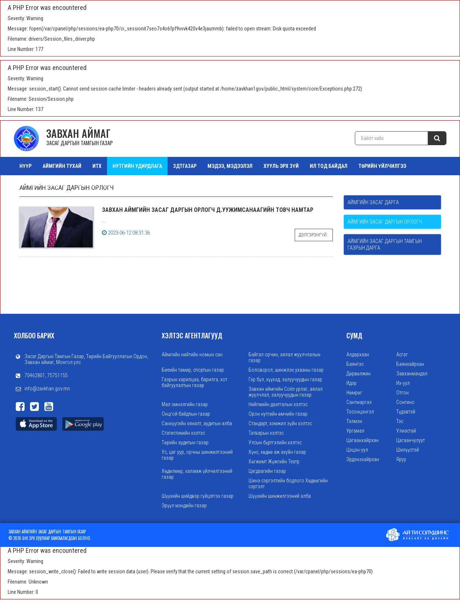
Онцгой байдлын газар (186, 414)
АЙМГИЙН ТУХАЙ (62, 166)
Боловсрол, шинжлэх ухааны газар (286, 370)
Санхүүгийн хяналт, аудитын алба (197, 423)
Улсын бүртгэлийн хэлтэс (275, 442)
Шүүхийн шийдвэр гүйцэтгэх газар (197, 496)
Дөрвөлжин (358, 373)
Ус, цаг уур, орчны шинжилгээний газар (197, 455)
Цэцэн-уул (357, 450)
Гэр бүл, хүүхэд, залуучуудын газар (285, 379)
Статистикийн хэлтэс (183, 433)
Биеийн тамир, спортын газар (193, 370)
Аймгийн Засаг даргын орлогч (384, 222)
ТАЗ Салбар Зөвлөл (42, 184)
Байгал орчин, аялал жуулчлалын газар (284, 357)
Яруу (401, 459)
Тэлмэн (354, 421)
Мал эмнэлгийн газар (185, 404)
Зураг (142, 184)
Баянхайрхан (410, 364)
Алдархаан (357, 354)
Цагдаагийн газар (267, 471)
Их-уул (403, 383)
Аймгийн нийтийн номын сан (192, 354)
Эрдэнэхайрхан (362, 459)
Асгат (402, 354)
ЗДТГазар (184, 166)
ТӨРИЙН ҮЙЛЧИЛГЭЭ (382, 166)
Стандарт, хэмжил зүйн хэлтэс (280, 423)
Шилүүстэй (407, 450)
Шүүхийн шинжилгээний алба (280, 496)
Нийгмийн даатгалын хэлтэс (278, 404)
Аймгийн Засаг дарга (373, 202)
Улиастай (406, 431)
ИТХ (97, 166)
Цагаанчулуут (410, 440)
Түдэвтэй (405, 412)
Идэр (351, 383)
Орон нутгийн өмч (100, 184)
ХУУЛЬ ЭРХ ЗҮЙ (281, 166)
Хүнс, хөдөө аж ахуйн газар (277, 452)
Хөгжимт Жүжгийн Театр (274, 461)
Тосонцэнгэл (360, 412)
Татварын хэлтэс (266, 433)
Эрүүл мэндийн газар (184, 505)
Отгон (402, 393)
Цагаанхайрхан (362, 440)
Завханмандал (411, 373)
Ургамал (355, 431)
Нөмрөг (354, 393)
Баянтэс (355, 364)
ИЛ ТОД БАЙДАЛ (328, 166)
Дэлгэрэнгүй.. (314, 235)
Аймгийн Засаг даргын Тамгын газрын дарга (384, 244)
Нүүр (25, 166)
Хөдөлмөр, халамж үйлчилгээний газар (197, 474)
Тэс (399, 421)
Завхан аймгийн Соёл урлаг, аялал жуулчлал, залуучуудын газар (286, 392)
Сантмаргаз (359, 402)
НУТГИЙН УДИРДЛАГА (137, 166)
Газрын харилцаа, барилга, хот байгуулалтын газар (194, 382)
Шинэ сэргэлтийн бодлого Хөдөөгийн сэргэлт (288, 483)
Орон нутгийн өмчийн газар (278, 414)
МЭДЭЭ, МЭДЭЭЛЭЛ (230, 166)
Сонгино (405, 402)
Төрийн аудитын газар (185, 442)
